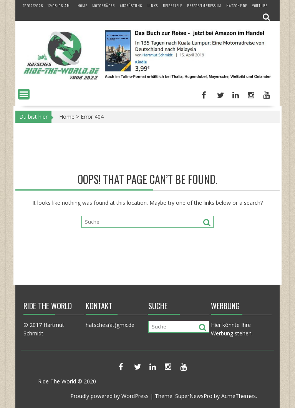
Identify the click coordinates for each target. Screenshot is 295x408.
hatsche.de (236, 5)
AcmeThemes (238, 396)
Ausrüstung (131, 5)
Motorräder (103, 5)
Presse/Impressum (204, 5)
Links (153, 5)
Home (82, 5)
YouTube (259, 5)
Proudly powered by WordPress (109, 396)
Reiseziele (172, 5)
